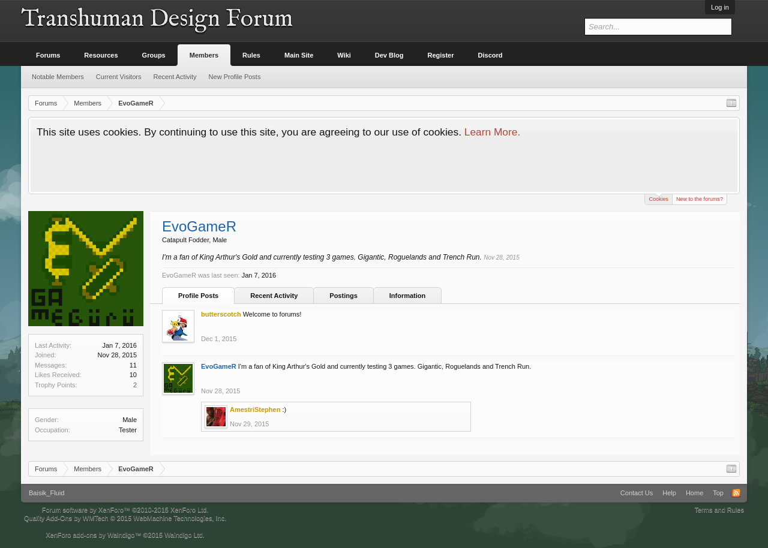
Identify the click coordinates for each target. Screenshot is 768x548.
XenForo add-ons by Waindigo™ (93, 534)
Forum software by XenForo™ (125, 509)
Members (204, 55)
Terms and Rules (719, 509)
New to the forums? (699, 199)
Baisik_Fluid (46, 492)
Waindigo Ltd (183, 534)
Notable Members (58, 76)
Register (441, 55)
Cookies (658, 198)
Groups (154, 55)
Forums (48, 55)
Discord (490, 55)
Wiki (344, 55)
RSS (736, 493)
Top (718, 492)
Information (407, 295)
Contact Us (636, 492)
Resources (101, 55)
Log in (720, 7)
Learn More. (492, 132)
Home (694, 492)
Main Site (298, 55)
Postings (343, 295)
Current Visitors (119, 76)
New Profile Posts (235, 76)
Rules (251, 55)
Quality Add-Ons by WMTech (125, 518)
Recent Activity (274, 295)
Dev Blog (389, 55)
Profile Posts (198, 295)
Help (669, 492)
